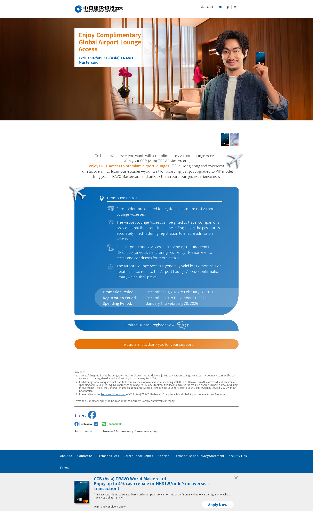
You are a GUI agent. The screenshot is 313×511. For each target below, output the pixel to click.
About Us (66, 456)
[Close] (236, 476)
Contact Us (85, 456)
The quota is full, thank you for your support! (156, 344)
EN (220, 7)
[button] (202, 7)
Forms (64, 468)
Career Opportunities (138, 456)
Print (209, 7)
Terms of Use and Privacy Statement (199, 456)
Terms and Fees (108, 456)
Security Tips (238, 456)
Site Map (163, 456)
